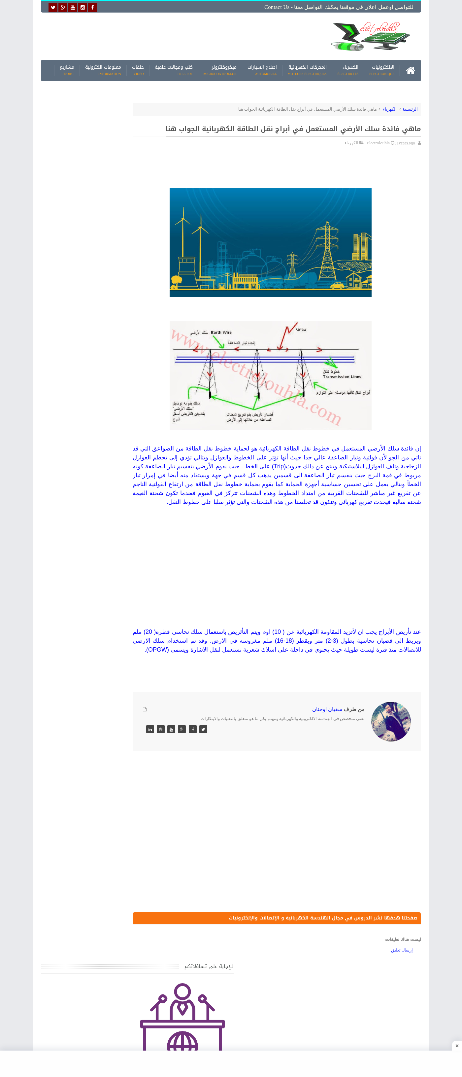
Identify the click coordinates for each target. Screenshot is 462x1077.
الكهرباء (348, 69)
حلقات (138, 69)
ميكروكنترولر (220, 69)
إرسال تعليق (402, 987)
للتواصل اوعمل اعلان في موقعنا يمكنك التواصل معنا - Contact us (338, 7)
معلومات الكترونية (103, 69)
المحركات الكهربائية (307, 69)
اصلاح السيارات (262, 69)
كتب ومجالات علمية (174, 69)
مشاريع (67, 69)
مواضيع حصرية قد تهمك (136, 627)
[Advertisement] (179, 35)
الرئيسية (410, 107)
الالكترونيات (381, 69)
